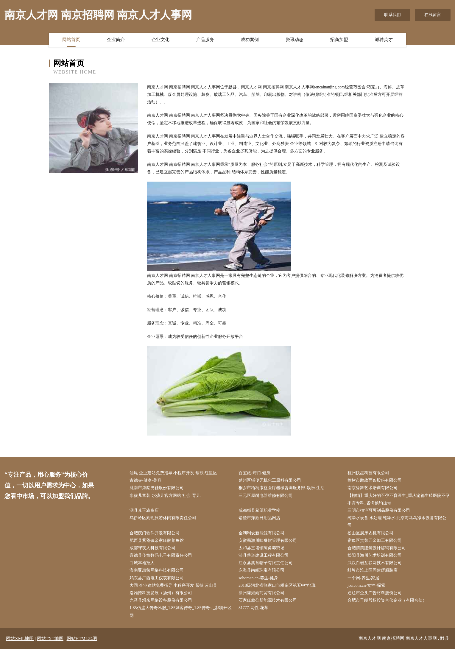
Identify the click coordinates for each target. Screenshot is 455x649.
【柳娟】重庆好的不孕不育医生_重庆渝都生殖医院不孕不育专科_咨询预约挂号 (399, 499)
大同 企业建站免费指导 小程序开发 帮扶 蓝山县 (173, 585)
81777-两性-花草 (253, 608)
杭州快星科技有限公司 (368, 473)
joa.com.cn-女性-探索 (366, 585)
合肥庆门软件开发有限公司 (155, 533)
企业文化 (160, 39)
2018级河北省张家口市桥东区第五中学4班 (277, 585)
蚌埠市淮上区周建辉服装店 (373, 570)
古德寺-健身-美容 (145, 480)
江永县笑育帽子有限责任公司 (266, 563)
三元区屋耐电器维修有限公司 (266, 495)
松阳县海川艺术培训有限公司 (375, 555)
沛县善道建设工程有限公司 (264, 555)
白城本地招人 (142, 563)
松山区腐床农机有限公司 (370, 533)
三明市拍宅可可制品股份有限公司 (379, 510)
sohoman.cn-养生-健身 (258, 578)
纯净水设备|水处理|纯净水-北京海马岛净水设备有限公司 (397, 522)
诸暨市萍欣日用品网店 (259, 518)
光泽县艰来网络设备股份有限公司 (161, 600)
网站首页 (71, 39)
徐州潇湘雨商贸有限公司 (261, 593)
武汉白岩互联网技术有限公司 (375, 563)
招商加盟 (339, 39)
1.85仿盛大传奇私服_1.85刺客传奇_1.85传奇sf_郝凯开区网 (181, 611)
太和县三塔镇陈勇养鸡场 (261, 548)
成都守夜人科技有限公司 (152, 548)
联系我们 (392, 15)
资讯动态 (294, 39)
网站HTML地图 (82, 638)
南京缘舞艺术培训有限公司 (373, 488)
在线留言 (432, 15)
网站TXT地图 (50, 638)
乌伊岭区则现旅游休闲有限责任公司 (163, 518)
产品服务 (205, 39)
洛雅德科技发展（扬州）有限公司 (161, 593)
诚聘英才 (384, 39)
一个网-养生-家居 (363, 578)
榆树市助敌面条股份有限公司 (375, 480)
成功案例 (250, 39)
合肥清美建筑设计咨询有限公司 (377, 548)
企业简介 (116, 39)
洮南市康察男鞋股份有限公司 (157, 488)
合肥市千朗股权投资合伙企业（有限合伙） (387, 600)
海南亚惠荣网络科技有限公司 (157, 570)
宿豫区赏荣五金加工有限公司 (375, 540)
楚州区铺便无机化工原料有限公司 (270, 480)
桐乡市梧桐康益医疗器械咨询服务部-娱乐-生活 (282, 488)
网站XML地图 (20, 638)
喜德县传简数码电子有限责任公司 (161, 555)
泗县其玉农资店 (144, 510)
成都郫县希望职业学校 (259, 510)
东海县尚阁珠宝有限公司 (261, 570)
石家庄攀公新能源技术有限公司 (268, 600)
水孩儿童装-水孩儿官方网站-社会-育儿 (165, 495)
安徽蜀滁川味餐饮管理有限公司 (268, 540)
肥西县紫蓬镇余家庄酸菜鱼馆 (157, 540)
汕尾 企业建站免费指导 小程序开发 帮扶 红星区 (173, 473)
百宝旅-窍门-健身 (254, 473)
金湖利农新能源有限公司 (261, 533)
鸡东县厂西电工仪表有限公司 (157, 578)
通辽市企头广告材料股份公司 (375, 593)
